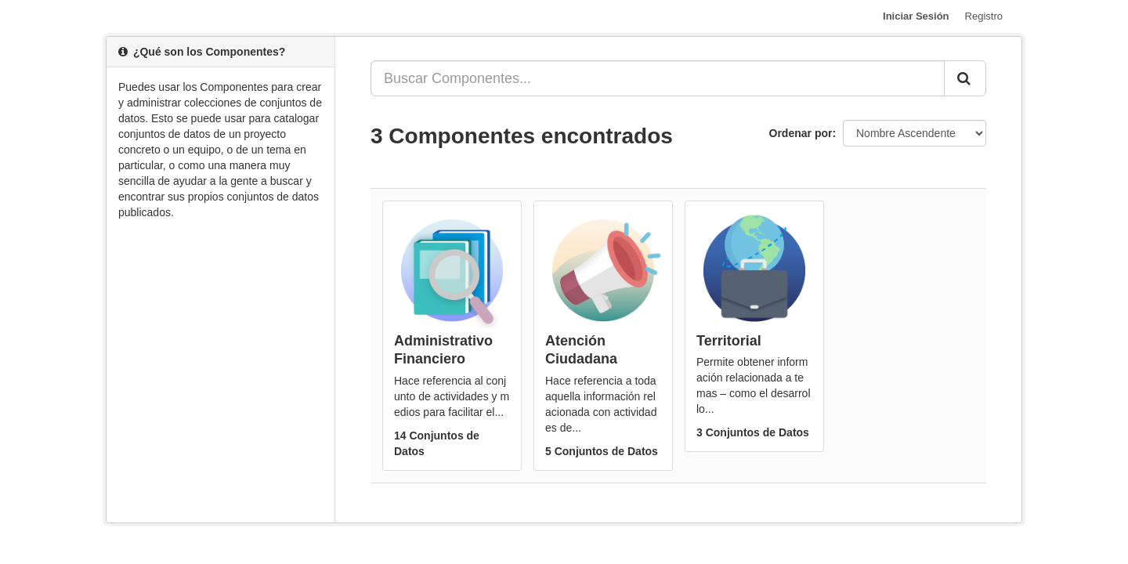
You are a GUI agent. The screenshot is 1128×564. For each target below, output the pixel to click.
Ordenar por (801, 133)
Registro (984, 16)
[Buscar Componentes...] (658, 78)
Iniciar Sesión (916, 16)
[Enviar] (965, 78)
